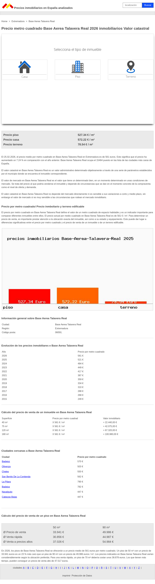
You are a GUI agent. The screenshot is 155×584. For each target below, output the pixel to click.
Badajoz (6, 461)
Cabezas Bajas (9, 497)
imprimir (66, 575)
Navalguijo (7, 492)
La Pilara (6, 482)
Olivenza (6, 466)
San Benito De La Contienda (16, 476)
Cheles (5, 471)
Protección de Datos (82, 575)
